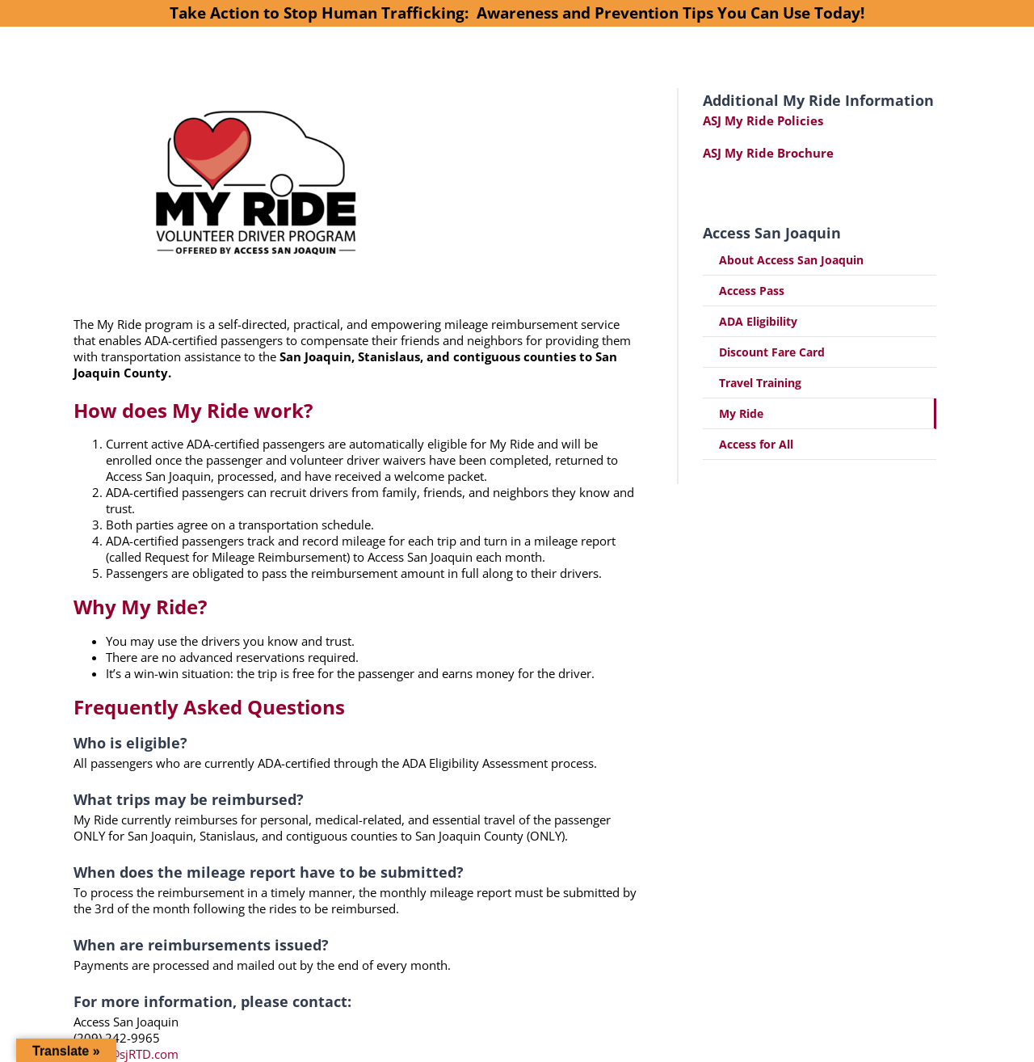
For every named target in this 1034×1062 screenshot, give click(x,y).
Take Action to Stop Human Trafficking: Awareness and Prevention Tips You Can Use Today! (517, 12)
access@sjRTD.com (126, 1054)
